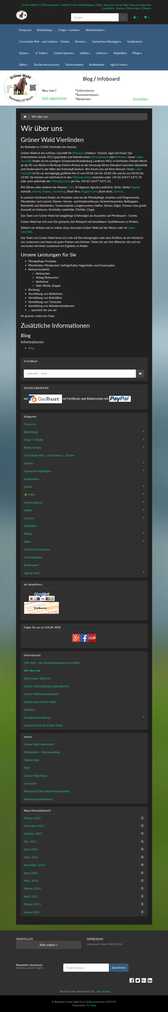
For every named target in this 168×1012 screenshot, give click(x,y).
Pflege (137, 53)
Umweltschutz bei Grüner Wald (43, 725)
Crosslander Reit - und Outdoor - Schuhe (44, 41)
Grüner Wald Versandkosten (41, 694)
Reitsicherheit (95, 30)
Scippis (46, 191)
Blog (31, 348)
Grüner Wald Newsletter (39, 744)
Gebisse (102, 53)
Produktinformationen (85, 717)
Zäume (24, 53)
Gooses (118, 191)
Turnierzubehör (74, 64)
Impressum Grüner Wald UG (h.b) (104, 944)
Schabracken (134, 41)
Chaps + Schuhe (69, 30)
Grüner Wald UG (31, 4)
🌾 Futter (41, 53)
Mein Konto (134, 8)
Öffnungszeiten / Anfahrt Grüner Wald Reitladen (68, 4)
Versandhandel (100, 157)
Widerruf (29, 709)
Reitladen (120, 157)
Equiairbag (59, 191)
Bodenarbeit (96, 64)
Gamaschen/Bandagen (107, 41)
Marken (147, 8)
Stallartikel (120, 53)
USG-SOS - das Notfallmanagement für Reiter (52, 662)
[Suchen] (95, 17)
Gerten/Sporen (64, 53)
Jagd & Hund (119, 64)
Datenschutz (31, 760)
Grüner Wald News (35, 775)
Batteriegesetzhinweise (38, 799)
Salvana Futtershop (141, 4)
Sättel (23, 64)
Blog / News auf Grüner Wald (112, 4)
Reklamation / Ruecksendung (42, 752)
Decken (80, 41)
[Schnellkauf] (80, 374)
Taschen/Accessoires (46, 64)
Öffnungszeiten (81, 177)
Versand (105, 991)
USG (71, 187)
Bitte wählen (49, 945)
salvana (36, 191)
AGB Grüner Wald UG (37, 678)
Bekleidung (45, 30)
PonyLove (25, 30)
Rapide (135, 187)
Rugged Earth (89, 191)
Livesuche (30, 783)
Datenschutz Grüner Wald (40, 702)
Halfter (85, 53)
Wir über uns (32, 670)
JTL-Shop (91, 1005)
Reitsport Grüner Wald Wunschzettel (46, 791)
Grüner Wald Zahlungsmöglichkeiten (46, 686)
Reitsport (78, 153)
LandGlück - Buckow (114, 8)
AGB (27, 767)
